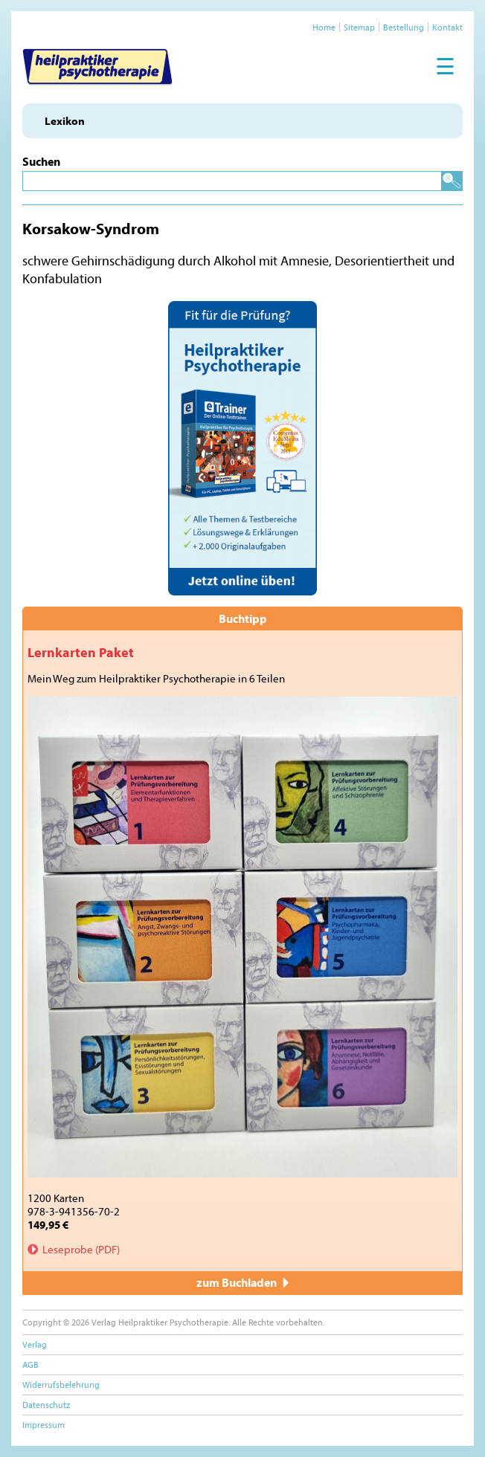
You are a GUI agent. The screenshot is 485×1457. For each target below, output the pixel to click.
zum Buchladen (242, 1282)
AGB (30, 1364)
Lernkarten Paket (81, 652)
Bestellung (403, 27)
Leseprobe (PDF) (81, 1249)
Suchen (41, 161)
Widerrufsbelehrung (61, 1384)
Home (323, 27)
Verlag (34, 1344)
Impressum (43, 1424)
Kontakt (447, 27)
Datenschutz (46, 1404)
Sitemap (359, 27)
